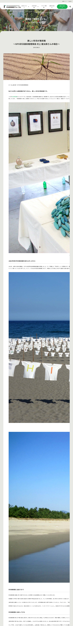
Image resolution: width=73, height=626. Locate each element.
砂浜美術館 (14, 96)
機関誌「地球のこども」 (14, 11)
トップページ (5, 11)
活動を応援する (62, 6)
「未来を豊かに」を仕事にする (26, 11)
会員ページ (64, 1)
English (70, 1)
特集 (33, 11)
